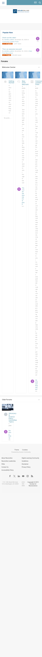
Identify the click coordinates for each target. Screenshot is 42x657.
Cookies (25, 450)
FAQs (3, 464)
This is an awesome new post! (12, 49)
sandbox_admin (9, 39)
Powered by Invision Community (21, 452)
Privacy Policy (26, 467)
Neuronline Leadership (9, 461)
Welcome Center (9, 67)
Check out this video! (9, 37)
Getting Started (11, 82)
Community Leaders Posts (10, 41)
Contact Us (5, 467)
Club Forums (7, 400)
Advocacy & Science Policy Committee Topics (13, 417)
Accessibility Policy (7, 470)
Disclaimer (25, 464)
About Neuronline (7, 458)
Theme (17, 450)
